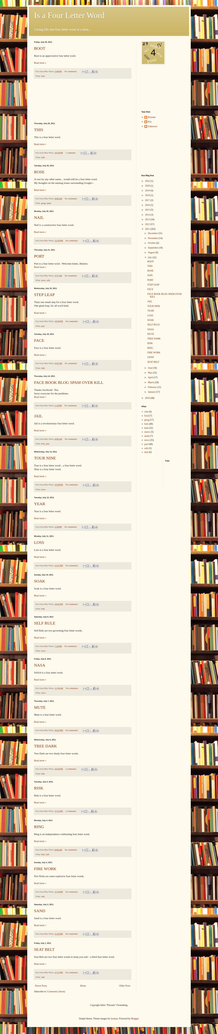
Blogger (134, 1018)
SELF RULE (44, 623)
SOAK (39, 581)
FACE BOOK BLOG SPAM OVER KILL (68, 382)
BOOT (39, 48)
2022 (148, 181)
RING (39, 826)
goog (43, 203)
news (43, 280)
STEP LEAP (44, 294)
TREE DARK (45, 746)
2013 (148, 219)
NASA (39, 665)
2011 (147, 229)
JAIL (38, 416)
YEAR (39, 504)
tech (146, 452)
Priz (150, 122)
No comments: (71, 71)
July (150, 257)
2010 (148, 398)
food (146, 415)
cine (146, 411)
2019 (148, 190)
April (150, 377)
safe (48, 280)
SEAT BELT (44, 949)
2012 (148, 224)
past (43, 326)
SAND (39, 911)
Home (83, 985)
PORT (39, 256)
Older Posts (124, 985)
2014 (148, 214)
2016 (148, 205)
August (151, 252)
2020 (148, 186)
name (48, 203)
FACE (39, 340)
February (152, 387)
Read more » (40, 63)
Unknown (152, 126)
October (152, 243)
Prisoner (152, 117)
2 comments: (71, 769)
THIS (38, 129)
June (150, 368)
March (151, 382)
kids (43, 157)
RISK (38, 788)
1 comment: (71, 153)
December (153, 233)
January (152, 392)
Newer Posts (41, 985)
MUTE (40, 707)
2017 (148, 200)
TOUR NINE (45, 458)
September (153, 247)
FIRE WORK (45, 869)
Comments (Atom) (56, 991)
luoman (114, 1018)
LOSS (39, 542)
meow (147, 432)
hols (43, 76)
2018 (148, 195)
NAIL (39, 217)
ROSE (39, 172)
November (153, 238)
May (150, 372)
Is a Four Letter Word (69, 15)
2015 (148, 210)
